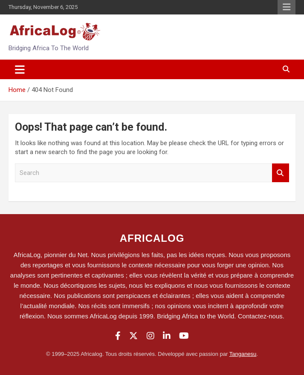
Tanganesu (243, 354)
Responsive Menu (286, 7)
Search (280, 173)
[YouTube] (184, 336)
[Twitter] (133, 336)
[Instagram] (150, 336)
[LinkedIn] (167, 336)
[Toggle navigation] (20, 69)
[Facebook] (118, 336)
